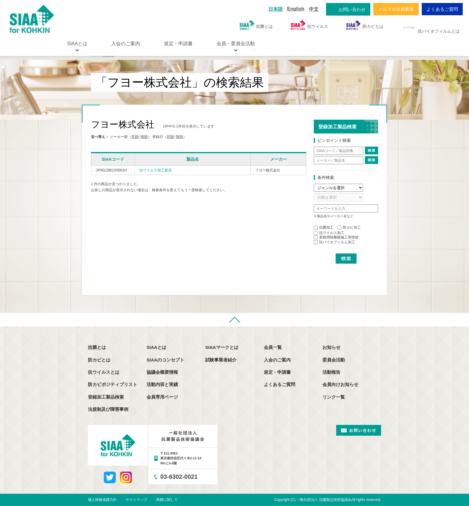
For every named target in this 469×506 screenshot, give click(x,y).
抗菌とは (256, 25)
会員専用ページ (162, 396)
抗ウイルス (309, 25)
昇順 (134, 137)
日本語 (275, 9)
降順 (144, 137)
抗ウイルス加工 (329, 233)
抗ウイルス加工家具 (155, 170)
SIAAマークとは (221, 347)
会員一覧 (273, 347)
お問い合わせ (352, 9)
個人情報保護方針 (102, 500)
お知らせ (331, 347)
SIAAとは (156, 347)
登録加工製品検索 (106, 396)
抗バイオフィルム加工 (334, 242)
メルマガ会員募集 (396, 9)
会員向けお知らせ (340, 384)
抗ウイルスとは (103, 372)
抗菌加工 (324, 227)
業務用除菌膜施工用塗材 (336, 237)
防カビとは (364, 25)
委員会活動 (333, 359)
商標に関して (167, 500)
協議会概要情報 (162, 372)
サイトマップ (136, 500)
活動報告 (331, 372)
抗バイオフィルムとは (430, 27)
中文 (314, 9)
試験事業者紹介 (221, 359)
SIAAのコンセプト (165, 359)
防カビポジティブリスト (112, 384)
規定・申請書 (178, 43)
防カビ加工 (349, 227)
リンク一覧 (333, 396)
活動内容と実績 (162, 384)
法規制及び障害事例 (108, 409)
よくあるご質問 (442, 9)
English (295, 8)
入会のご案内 (125, 43)
